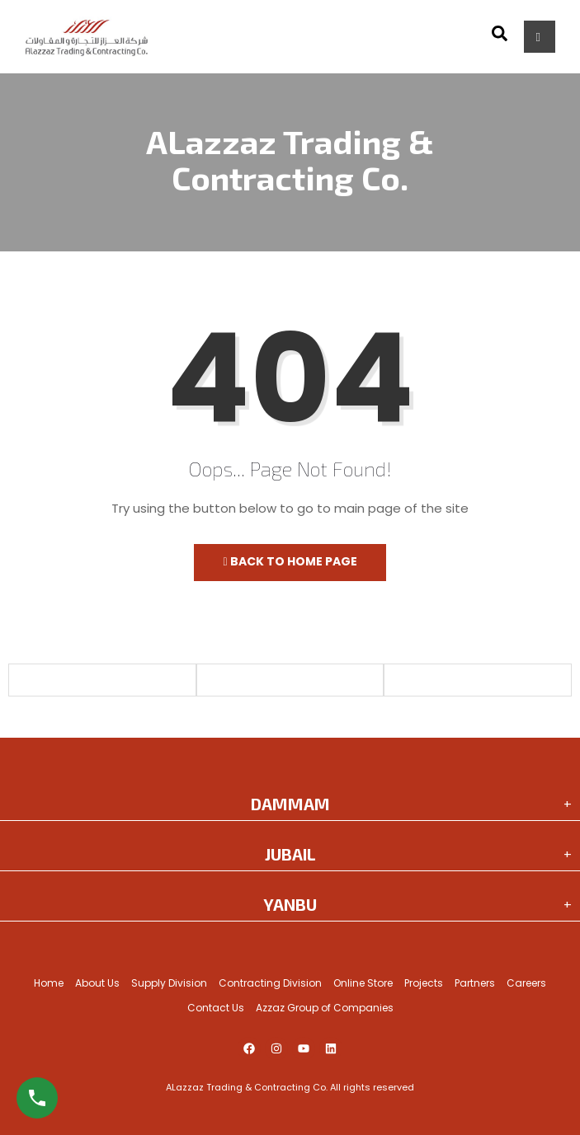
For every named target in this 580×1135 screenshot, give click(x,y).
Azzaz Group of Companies (325, 1008)
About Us (97, 983)
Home (49, 983)
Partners (475, 983)
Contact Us (215, 1008)
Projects (423, 983)
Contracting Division (270, 983)
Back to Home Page (289, 561)
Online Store (363, 983)
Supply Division (169, 983)
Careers (526, 983)
